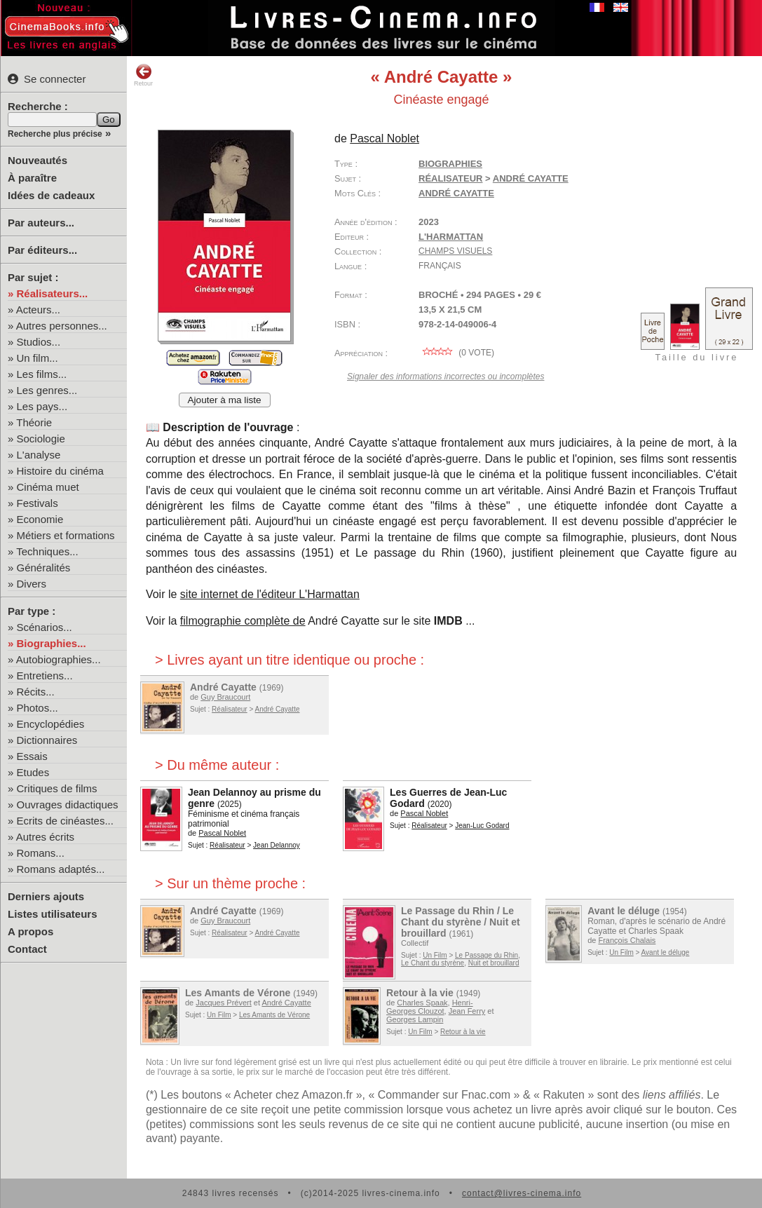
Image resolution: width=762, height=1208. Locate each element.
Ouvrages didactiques (67, 804)
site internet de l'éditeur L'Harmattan (270, 594)
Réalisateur (450, 178)
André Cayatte (531, 178)
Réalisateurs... (52, 293)
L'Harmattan (451, 236)
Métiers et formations (66, 535)
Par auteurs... (41, 223)
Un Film (435, 955)
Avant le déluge (623, 910)
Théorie (34, 422)
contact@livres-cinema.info (521, 1193)
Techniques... (47, 551)
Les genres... (47, 390)
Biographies (450, 163)
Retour (143, 75)
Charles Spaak (422, 1002)
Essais (32, 756)
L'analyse (39, 455)
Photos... (37, 708)
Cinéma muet (48, 487)
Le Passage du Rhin (486, 955)
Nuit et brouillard (493, 963)
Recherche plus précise (55, 134)
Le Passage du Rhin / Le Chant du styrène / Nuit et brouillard (460, 922)
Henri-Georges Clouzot (429, 1006)
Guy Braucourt (225, 697)
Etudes (33, 772)
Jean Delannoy (276, 845)
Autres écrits (45, 837)
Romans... (40, 853)
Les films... (42, 374)
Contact (27, 949)
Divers (32, 584)
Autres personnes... (61, 326)
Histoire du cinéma (60, 471)
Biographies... (51, 643)
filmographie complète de (243, 621)
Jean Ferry (467, 1011)
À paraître (32, 178)
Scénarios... (44, 627)
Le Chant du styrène (432, 963)
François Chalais (626, 940)
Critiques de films (57, 788)
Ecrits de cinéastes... (65, 821)
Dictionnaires (47, 740)
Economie (40, 519)
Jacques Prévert (223, 1002)
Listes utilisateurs (52, 914)
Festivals (37, 503)
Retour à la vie (420, 992)
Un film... (37, 358)
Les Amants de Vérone (237, 992)
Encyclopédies (51, 724)
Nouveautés (37, 160)
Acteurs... (38, 309)
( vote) (456, 353)
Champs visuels (455, 251)
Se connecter (47, 79)
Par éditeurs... (42, 250)
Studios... (39, 342)
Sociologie (41, 438)
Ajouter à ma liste (224, 400)
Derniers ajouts (46, 896)
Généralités (44, 568)
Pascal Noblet (384, 138)
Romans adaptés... (61, 869)
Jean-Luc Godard (482, 825)
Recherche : (38, 106)
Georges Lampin (414, 1019)
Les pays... (42, 406)
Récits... (36, 692)
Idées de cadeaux (51, 195)
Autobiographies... (58, 659)
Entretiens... (45, 675)
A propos (30, 931)
